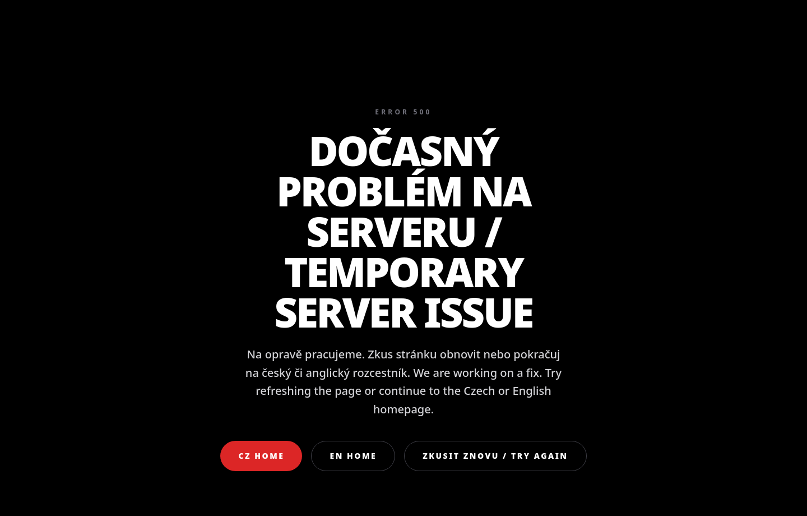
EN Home (353, 455)
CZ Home (261, 455)
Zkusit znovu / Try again (495, 455)
